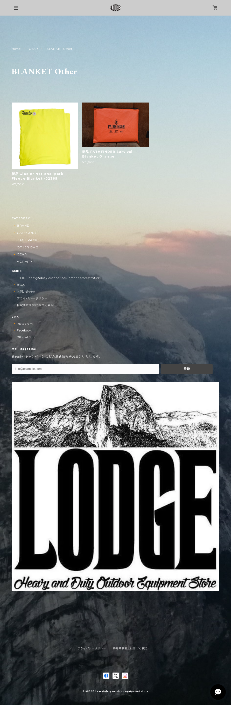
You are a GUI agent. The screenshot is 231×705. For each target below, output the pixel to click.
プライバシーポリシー (32, 298)
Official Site (26, 337)
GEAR (33, 49)
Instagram (25, 324)
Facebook (24, 330)
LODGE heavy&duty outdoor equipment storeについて (58, 278)
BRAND (23, 225)
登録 (187, 369)
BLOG (21, 285)
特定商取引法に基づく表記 (35, 305)
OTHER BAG (28, 247)
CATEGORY (27, 233)
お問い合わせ (26, 291)
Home (16, 49)
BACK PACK (27, 240)
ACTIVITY (25, 261)
